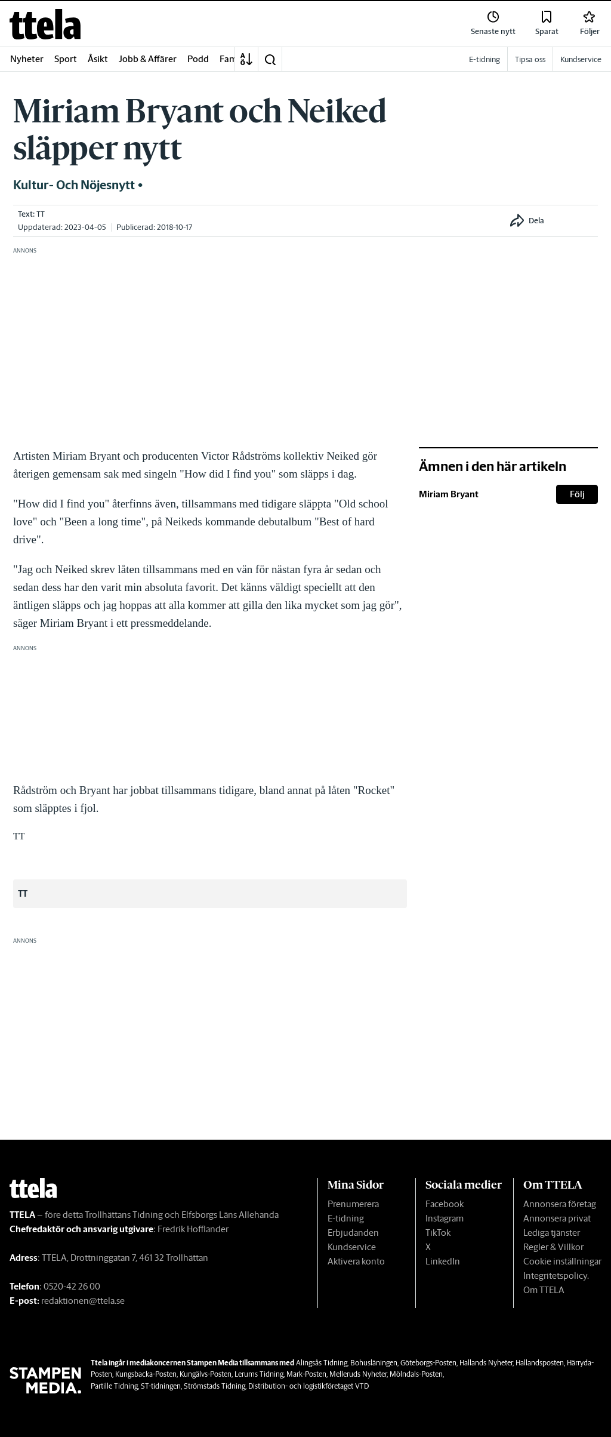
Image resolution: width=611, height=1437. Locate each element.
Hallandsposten (540, 1362)
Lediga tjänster (551, 1232)
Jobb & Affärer (148, 58)
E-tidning (346, 1218)
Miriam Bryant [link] (449, 494)
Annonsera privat (557, 1218)
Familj (232, 58)
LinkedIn (442, 1261)
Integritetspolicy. (556, 1275)
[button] (270, 59)
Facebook (444, 1204)
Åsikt (98, 58)
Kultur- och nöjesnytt (74, 185)
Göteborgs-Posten (428, 1362)
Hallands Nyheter (486, 1362)
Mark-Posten (306, 1374)
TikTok (437, 1232)
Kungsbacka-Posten (146, 1374)
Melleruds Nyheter (358, 1374)
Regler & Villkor (553, 1247)
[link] (45, 24)
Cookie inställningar (562, 1261)
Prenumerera (353, 1204)
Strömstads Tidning (214, 1385)
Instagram (444, 1218)
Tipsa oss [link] (530, 59)
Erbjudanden (353, 1232)
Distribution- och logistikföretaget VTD (308, 1385)
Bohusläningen (373, 1362)
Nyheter (27, 58)
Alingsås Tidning (321, 1362)
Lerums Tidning (258, 1374)
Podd (198, 58)
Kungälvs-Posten (206, 1374)
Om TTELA (543, 1290)
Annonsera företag (559, 1204)
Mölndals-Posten (416, 1374)
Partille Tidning (114, 1385)
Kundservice (352, 1247)
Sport (65, 58)
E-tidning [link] (484, 59)
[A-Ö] (246, 59)
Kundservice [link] (580, 59)
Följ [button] (577, 494)
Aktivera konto (356, 1261)
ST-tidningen (161, 1385)
